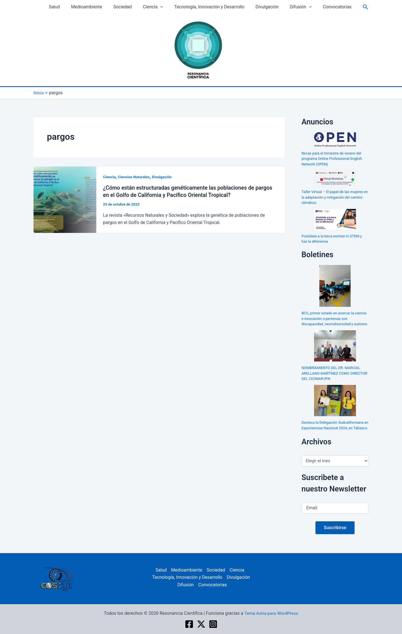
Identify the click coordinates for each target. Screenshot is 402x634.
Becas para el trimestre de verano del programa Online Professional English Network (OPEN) (332, 158)
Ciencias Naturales (134, 176)
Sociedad (127, 6)
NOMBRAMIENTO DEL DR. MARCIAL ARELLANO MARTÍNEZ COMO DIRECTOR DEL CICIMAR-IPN (334, 373)
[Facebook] (189, 624)
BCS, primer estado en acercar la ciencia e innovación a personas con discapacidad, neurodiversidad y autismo (334, 318)
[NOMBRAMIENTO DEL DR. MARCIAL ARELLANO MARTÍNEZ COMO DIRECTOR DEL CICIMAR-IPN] (335, 345)
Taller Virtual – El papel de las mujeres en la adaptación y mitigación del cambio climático (335, 197)
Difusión (296, 7)
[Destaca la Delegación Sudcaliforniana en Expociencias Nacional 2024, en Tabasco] (335, 400)
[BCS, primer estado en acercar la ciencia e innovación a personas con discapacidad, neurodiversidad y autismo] (335, 286)
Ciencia (155, 7)
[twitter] (201, 624)
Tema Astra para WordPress (271, 613)
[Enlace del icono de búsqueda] (357, 7)
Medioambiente (93, 6)
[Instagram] (213, 624)
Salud (63, 6)
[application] (162, 7)
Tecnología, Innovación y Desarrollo (209, 6)
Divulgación (264, 6)
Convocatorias (330, 6)
